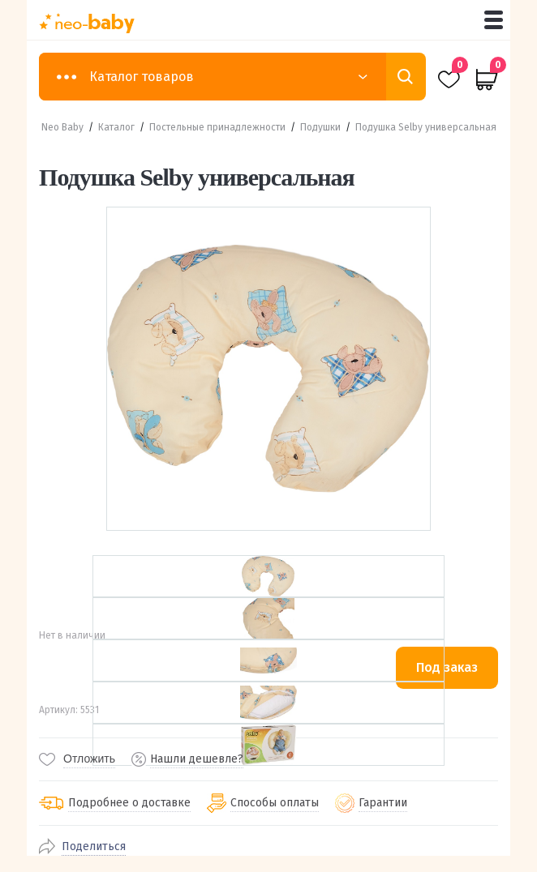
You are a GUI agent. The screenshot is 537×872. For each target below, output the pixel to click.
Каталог (116, 127)
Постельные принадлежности (217, 127)
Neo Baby (62, 127)
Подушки (320, 127)
